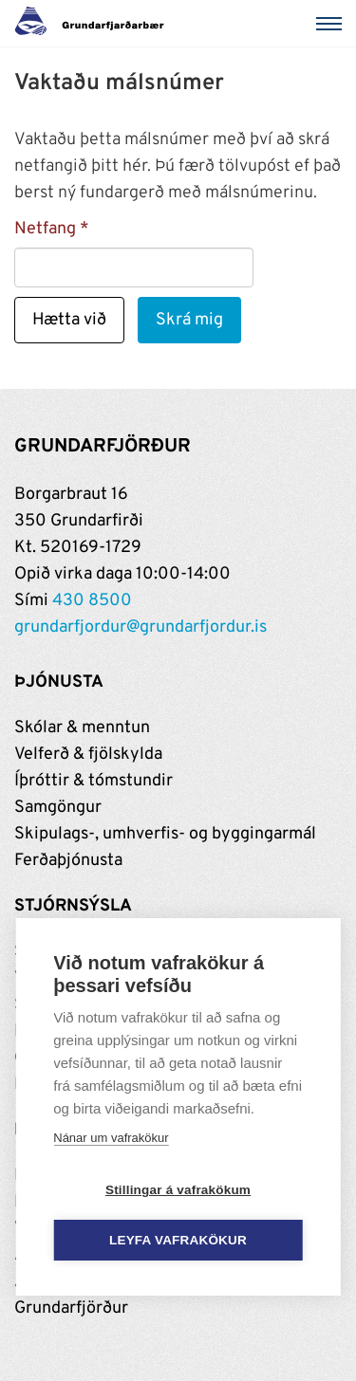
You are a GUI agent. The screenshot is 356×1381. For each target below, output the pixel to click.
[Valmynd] (332, 23)
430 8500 (92, 601)
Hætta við (69, 320)
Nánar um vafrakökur (110, 1138)
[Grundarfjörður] (94, 23)
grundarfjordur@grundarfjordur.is (140, 627)
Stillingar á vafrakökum (178, 1190)
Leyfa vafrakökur (178, 1240)
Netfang (45, 229)
